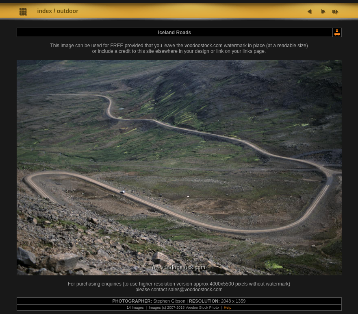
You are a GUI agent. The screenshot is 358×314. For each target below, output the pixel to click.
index (44, 11)
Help (228, 307)
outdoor (67, 11)
